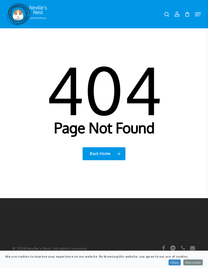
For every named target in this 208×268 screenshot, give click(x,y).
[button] (198, 14)
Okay (175, 262)
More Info (193, 262)
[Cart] (187, 14)
